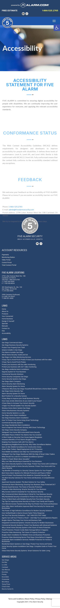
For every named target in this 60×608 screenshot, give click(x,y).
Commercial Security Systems (12, 423)
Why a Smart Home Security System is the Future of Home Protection (26, 527)
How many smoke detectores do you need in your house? (22, 401)
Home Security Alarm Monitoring (13, 384)
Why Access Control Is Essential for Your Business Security (22, 492)
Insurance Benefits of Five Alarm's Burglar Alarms (19, 439)
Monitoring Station (8, 257)
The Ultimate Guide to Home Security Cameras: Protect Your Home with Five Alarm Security (28, 467)
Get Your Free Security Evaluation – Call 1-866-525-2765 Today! (24, 515)
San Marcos (6, 570)
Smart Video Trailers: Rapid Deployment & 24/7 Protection (22, 449)
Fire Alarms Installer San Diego (12, 352)
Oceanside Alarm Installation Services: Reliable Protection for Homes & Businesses (27, 540)
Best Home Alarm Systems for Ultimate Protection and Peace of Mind (26, 473)
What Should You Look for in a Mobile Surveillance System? (22, 457)
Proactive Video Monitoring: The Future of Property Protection (23, 532)
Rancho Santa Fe (7, 589)
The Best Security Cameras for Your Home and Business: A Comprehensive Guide (28, 479)
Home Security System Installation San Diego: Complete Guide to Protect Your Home (29, 547)
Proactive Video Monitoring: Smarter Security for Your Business (24, 489)
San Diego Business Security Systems (15, 345)
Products (5, 314)
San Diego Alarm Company (11, 381)
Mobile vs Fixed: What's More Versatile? (16, 459)
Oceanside (5, 579)
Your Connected (7, 316)
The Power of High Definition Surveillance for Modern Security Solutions (27, 511)
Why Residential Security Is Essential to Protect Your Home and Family (26, 497)
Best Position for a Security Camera (14, 396)
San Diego (5, 560)
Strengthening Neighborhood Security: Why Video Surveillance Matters (26, 444)
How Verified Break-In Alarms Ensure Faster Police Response (23, 513)
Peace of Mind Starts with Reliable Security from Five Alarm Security (26, 499)
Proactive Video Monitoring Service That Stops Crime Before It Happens (27, 537)
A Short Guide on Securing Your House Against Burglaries (22, 437)
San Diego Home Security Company (14, 430)
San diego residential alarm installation (15, 369)
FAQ (3, 331)
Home (4, 309)
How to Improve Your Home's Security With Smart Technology (23, 427)
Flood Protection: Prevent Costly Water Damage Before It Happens (25, 530)
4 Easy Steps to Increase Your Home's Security (18, 403)
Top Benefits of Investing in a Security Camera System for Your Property (27, 470)
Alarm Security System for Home (13, 386)
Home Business (7, 319)
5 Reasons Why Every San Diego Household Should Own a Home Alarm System (29, 389)
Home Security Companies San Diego (15, 377)
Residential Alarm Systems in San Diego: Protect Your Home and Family (27, 544)
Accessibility (6, 333)
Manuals (5, 326)
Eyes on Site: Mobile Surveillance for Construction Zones (21, 447)
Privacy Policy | (40, 599)
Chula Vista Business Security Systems (15, 410)
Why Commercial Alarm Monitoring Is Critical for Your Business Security (27, 494)
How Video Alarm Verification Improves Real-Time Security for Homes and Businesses (28, 507)
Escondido (5, 577)
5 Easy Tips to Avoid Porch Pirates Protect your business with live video (27, 360)
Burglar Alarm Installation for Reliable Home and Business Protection (26, 535)
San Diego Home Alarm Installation (14, 415)
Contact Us (6, 328)
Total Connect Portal (9, 265)
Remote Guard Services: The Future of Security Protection (22, 487)
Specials (5, 323)
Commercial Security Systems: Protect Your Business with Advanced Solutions (29, 525)
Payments (5, 255)
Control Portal (7, 262)
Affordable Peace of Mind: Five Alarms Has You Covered (21, 435)
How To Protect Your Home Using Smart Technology (20, 420)
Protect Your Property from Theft (13, 347)
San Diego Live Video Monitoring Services (16, 357)
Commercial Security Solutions (12, 374)
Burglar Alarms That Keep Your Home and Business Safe (21, 520)
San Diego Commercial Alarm (12, 342)
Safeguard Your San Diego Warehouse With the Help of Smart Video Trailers (28, 454)
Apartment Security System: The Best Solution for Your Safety (23, 482)
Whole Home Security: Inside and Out (15, 355)
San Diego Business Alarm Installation (15, 418)
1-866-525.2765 (50, 10)
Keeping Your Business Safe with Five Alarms (17, 442)
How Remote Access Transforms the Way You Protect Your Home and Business (30, 504)
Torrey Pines (6, 584)
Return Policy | (30, 599)
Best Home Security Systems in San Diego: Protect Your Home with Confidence (29, 464)
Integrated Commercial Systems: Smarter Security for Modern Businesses (28, 523)
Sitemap (49, 599)
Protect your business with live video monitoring (18, 364)
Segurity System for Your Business (14, 372)
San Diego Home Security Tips (12, 391)
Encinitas (5, 572)
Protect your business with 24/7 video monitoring (19, 367)
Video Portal (6, 260)
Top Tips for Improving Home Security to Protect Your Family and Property (28, 501)
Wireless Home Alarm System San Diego (16, 408)
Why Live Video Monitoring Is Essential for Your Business (22, 461)
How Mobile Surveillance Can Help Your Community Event (22, 452)
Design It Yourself (8, 321)
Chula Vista (6, 587)
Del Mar (4, 562)
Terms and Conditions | (16, 599)
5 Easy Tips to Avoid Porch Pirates (14, 362)
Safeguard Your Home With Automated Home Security (21, 432)
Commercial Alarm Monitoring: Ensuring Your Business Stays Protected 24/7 (28, 484)
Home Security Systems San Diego (14, 379)
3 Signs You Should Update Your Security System (19, 406)
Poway (4, 574)
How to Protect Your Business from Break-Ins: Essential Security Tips (26, 475)
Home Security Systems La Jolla (13, 413)
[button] (57, 27)
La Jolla (4, 565)
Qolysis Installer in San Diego (12, 350)
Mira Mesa (5, 582)
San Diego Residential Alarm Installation (16, 425)
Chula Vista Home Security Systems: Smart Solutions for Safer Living (26, 551)
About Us (5, 311)
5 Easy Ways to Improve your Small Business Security (20, 398)
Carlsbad (5, 567)
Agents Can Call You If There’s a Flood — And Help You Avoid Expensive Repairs (29, 518)
